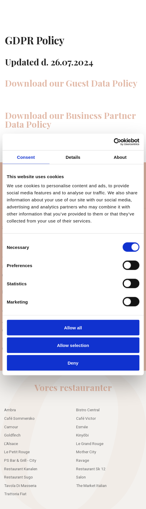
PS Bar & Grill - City (20, 461)
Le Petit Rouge (17, 452)
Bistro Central (88, 410)
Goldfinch (12, 435)
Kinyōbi (82, 435)
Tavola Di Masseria (20, 486)
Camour (11, 427)
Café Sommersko (19, 419)
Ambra (10, 410)
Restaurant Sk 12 (91, 469)
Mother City (86, 452)
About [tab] (120, 156)
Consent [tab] (26, 156)
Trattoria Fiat (15, 494)
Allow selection (73, 345)
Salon (81, 477)
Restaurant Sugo (18, 477)
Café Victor (86, 419)
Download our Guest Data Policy (71, 83)
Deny (73, 362)
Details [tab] (73, 156)
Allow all (73, 327)
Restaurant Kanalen (20, 469)
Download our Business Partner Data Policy (70, 119)
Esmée (82, 427)
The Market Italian (91, 486)
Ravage (82, 461)
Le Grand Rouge (89, 444)
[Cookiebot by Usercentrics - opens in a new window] (113, 142)
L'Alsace (11, 444)
